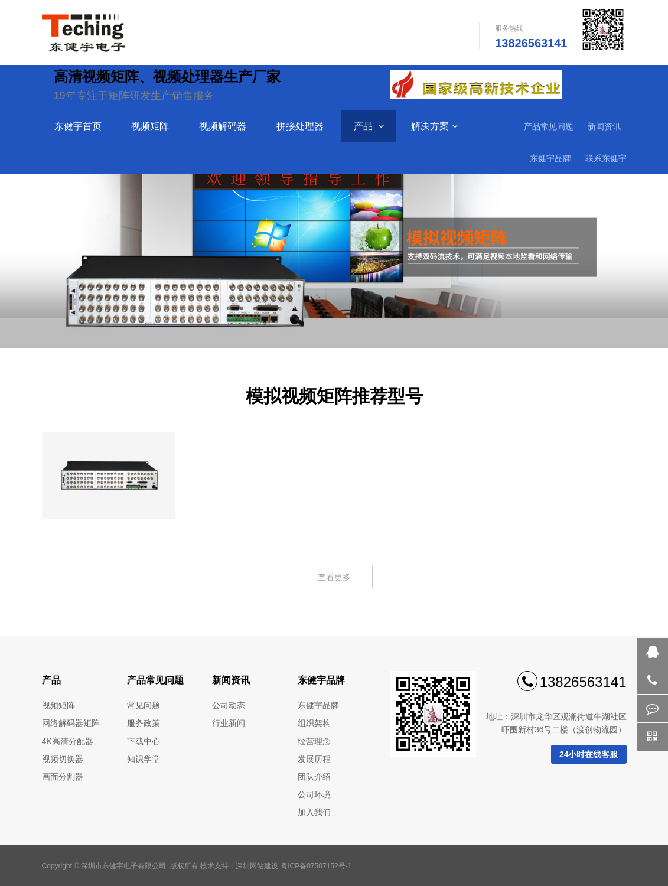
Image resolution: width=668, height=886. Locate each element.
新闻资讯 (604, 126)
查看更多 (334, 577)
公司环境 (314, 794)
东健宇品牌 (550, 158)
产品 (369, 126)
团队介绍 (314, 776)
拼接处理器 (301, 126)
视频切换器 (62, 759)
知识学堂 (143, 759)
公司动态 (228, 705)
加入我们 (314, 812)
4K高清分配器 (67, 741)
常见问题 (143, 705)
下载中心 (143, 741)
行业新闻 (228, 723)
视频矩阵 (151, 126)
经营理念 (314, 741)
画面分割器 (62, 776)
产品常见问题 (548, 126)
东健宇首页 (79, 126)
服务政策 (143, 723)
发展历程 (314, 759)
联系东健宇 (606, 158)
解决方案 (434, 126)
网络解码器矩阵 (71, 723)
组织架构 (314, 723)
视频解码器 (224, 126)
